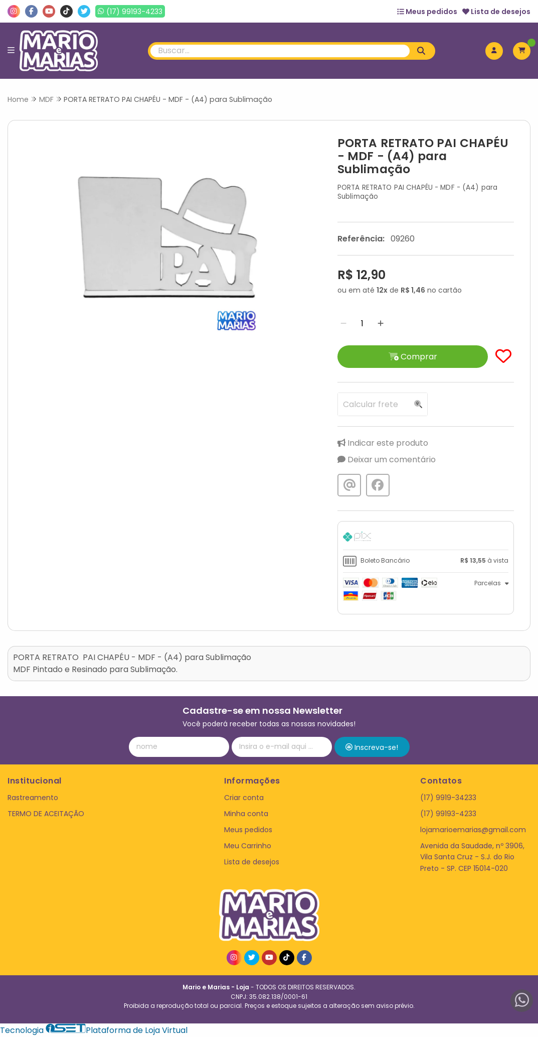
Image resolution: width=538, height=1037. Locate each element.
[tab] (425, 538)
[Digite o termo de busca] (280, 51)
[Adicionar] (381, 323)
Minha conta (246, 814)
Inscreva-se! (371, 747)
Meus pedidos (427, 12)
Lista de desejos (496, 12)
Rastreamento (33, 798)
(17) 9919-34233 (448, 798)
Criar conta (244, 798)
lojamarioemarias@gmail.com (473, 830)
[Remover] (343, 323)
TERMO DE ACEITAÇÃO (46, 814)
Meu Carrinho (247, 846)
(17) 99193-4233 (448, 814)
